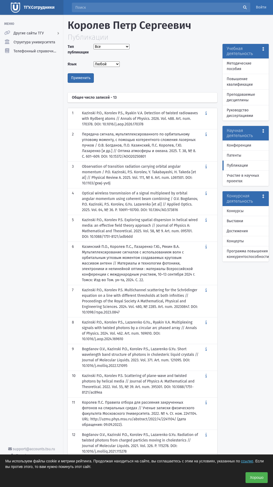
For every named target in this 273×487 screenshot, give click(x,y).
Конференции (239, 145)
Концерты (235, 241)
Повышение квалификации (240, 82)
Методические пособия (239, 66)
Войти (261, 7)
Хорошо (256, 477)
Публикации (237, 165)
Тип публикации (78, 49)
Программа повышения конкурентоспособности (248, 254)
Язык (72, 64)
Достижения (237, 231)
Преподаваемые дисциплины (241, 97)
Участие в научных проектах (243, 178)
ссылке (247, 461)
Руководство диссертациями (240, 113)
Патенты (234, 155)
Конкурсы (235, 211)
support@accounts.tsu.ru (31, 449)
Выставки (235, 221)
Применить (80, 78)
